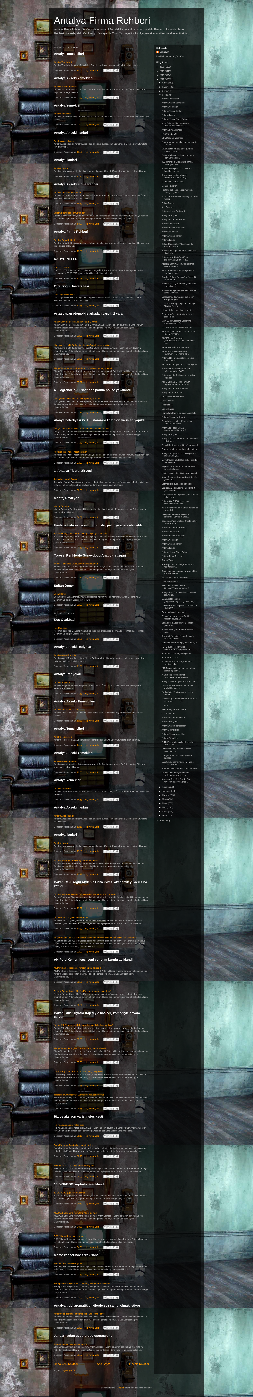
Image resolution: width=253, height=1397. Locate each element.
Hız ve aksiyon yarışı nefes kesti (69, 1125)
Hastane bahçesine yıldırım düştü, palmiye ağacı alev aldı (80, 533)
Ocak (165, 815)
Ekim (164, 91)
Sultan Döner (60, 594)
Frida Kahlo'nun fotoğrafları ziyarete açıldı (73, 1145)
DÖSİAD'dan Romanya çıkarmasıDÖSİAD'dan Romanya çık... (178, 340)
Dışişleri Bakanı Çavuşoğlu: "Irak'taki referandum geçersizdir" (82, 991)
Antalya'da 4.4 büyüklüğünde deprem (71, 917)
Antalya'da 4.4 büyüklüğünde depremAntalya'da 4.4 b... (175, 258)
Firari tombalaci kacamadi (173, 612)
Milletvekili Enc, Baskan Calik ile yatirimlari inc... (176, 749)
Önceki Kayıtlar (139, 1364)
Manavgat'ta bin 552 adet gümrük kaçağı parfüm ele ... (177, 150)
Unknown (164, 52)
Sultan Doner (64, 585)
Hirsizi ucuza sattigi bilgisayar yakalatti (179, 473)
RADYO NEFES (65, 259)
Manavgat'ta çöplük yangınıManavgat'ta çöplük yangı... (179, 600)
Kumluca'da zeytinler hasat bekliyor (70, 452)
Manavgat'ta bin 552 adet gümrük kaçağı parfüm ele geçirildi (82, 345)
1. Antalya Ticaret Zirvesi (73, 470)
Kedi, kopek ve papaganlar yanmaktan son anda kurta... (179, 572)
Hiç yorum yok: (92, 70)
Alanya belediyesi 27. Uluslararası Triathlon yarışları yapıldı (81, 428)
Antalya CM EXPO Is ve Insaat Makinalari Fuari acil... (176, 502)
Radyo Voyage (168, 560)
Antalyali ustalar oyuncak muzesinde (178, 681)
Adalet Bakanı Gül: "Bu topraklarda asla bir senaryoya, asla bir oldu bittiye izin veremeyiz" (95, 937)
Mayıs (165, 799)
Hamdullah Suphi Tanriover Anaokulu (179, 413)
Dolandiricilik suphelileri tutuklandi (177, 484)
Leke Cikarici (167, 400)
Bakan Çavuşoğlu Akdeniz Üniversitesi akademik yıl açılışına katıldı (85, 894)
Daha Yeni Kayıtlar (66, 1364)
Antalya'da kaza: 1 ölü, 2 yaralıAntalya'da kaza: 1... (175, 429)
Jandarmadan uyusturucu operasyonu (83, 1335)
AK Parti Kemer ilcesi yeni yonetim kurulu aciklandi (93, 959)
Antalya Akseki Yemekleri (73, 78)
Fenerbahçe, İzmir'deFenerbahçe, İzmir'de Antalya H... (177, 422)
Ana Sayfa (103, 1364)
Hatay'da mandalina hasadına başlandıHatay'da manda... (175, 515)
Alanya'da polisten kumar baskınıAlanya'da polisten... (175, 676)
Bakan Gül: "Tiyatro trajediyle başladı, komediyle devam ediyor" (83, 1025)
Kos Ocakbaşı (60, 628)
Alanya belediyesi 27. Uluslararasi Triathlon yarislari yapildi (99, 420)
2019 (162, 71)
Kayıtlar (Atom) (68, 1370)
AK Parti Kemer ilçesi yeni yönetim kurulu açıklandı (77, 968)
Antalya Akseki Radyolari (73, 647)
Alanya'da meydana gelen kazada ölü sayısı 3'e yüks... (179, 291)
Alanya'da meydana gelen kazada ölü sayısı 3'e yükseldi (80, 1048)
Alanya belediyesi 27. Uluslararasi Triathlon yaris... (177, 169)
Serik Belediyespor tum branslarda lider (180, 768)
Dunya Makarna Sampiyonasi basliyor (179, 642)
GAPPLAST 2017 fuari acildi (175, 577)
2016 (162, 820)
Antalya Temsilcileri (69, 54)
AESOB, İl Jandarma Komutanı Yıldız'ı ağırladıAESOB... (179, 332)
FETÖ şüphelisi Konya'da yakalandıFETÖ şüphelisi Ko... (177, 648)
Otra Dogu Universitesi (71, 286)
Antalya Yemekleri (67, 105)
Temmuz (166, 791)
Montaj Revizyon (66, 498)
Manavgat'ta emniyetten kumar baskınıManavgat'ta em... (176, 773)
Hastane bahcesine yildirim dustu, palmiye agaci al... (177, 191)
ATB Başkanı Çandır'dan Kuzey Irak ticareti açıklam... (178, 669)
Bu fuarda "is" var (170, 657)
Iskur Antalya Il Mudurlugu (174, 709)
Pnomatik (166, 405)
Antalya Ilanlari (65, 160)
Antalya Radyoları (62, 682)
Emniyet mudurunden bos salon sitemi (179, 449)
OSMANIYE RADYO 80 (173, 396)
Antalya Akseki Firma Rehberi (76, 184)
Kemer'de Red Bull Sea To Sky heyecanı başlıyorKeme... (176, 780)
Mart (164, 807)
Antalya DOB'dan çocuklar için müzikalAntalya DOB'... (176, 369)
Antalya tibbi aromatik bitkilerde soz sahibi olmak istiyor (97, 1305)
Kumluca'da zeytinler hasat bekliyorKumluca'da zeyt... (175, 176)
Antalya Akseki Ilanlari (71, 132)
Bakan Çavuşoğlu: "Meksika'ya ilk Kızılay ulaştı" (76, 860)
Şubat (165, 811)
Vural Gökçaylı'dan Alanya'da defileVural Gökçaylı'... (175, 124)
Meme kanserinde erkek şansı (68, 1263)
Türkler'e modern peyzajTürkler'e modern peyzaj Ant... (177, 617)
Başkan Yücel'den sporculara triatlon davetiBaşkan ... (178, 467)
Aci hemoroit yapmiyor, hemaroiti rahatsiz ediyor (177, 662)
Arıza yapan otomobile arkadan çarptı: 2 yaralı (75, 322)
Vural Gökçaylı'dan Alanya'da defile (70, 213)
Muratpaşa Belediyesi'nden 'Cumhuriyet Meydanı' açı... (175, 352)
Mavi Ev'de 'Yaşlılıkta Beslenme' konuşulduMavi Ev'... (176, 322)
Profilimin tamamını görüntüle (170, 56)
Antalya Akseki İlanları (64, 141)
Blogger (120, 1388)
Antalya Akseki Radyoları (65, 655)
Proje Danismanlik (170, 581)
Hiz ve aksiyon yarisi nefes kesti (78, 1116)
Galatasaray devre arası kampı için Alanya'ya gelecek (79, 1071)
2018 (162, 75)
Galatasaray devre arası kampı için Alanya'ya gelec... (178, 298)
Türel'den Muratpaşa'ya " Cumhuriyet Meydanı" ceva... (179, 304)
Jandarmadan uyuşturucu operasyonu (71, 1344)
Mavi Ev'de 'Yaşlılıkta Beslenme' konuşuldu (74, 1165)
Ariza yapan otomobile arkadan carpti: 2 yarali (89, 313)
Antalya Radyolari (67, 674)
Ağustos (166, 787)
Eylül (164, 95)
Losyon (165, 705)
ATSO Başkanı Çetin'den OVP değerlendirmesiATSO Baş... (176, 383)
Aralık (165, 83)
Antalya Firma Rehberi (102, 20)
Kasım (165, 87)
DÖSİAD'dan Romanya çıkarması (69, 1236)
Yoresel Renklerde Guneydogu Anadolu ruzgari (90, 555)
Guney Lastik (168, 409)
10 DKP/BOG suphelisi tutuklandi (79, 1184)
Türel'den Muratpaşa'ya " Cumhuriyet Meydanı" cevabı (79, 1095)
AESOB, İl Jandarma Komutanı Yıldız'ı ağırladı (75, 1213)
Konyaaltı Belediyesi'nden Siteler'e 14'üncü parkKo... (178, 637)
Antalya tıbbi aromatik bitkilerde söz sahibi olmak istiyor (79, 1314)
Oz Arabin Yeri (168, 713)
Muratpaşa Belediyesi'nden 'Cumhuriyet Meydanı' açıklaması (82, 1283)
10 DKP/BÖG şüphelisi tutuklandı (69, 1193)
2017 (162, 79)
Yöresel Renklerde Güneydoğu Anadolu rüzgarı (76, 564)
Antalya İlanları (61, 168)
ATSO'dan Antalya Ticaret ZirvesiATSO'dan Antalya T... (176, 586)
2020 (162, 67)
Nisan (165, 803)
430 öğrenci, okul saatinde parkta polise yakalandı (77, 398)
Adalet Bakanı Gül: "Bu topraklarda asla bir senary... (178, 265)
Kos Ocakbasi (64, 619)
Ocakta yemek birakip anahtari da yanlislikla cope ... (177, 686)
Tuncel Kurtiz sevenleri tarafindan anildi (180, 445)
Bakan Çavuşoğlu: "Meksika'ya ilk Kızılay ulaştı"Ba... (177, 245)
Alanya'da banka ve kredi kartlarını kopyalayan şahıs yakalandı (83, 368)
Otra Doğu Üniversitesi (64, 294)
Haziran (166, 795)
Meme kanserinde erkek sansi (76, 1255)
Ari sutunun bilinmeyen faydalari (176, 653)
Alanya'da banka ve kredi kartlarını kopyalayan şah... (178, 156)
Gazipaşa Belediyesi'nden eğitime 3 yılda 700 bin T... (178, 489)
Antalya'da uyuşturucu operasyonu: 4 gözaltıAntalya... (179, 454)
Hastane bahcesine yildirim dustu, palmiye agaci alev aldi (98, 525)
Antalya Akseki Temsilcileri (74, 701)
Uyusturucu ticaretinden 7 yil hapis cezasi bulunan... (177, 763)
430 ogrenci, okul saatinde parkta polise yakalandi (92, 390)
